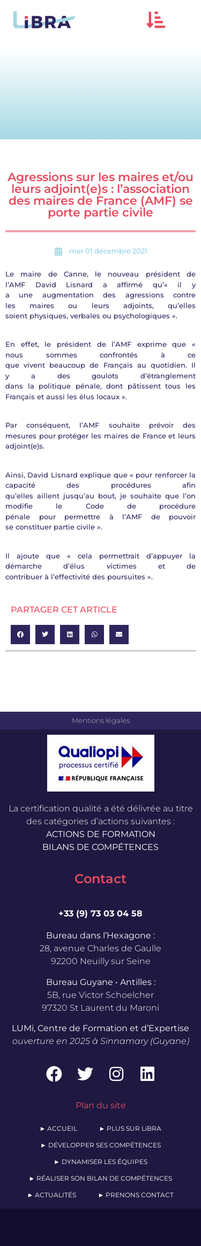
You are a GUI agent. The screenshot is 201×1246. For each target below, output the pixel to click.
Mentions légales (101, 720)
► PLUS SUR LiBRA (130, 1128)
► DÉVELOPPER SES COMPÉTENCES (100, 1145)
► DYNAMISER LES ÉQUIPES (100, 1162)
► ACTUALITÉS (52, 1195)
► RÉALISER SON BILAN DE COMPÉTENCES (101, 1178)
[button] (156, 19)
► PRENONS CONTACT (136, 1195)
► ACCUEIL (59, 1128)
